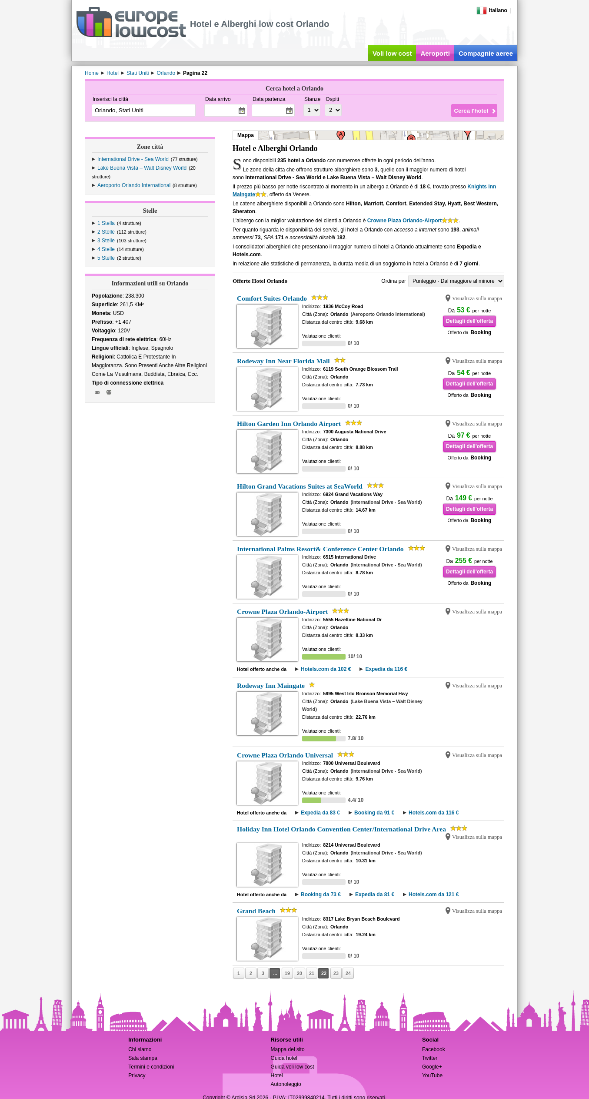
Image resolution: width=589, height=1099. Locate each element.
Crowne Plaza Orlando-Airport (404, 221)
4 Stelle (106, 249)
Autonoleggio (286, 1084)
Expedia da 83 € (320, 813)
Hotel (277, 1075)
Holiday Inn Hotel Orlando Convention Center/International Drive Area (341, 829)
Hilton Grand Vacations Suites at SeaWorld (300, 486)
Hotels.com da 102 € (326, 669)
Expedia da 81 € (374, 894)
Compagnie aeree (486, 53)
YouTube (432, 1075)
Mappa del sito (288, 1049)
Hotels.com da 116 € (434, 813)
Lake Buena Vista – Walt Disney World (141, 168)
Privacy (136, 1075)
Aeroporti (435, 53)
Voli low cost (392, 53)
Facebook (433, 1049)
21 (311, 973)
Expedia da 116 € (386, 669)
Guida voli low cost (292, 1067)
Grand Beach (256, 911)
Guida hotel (284, 1058)
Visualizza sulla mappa (477, 298)
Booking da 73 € (321, 894)
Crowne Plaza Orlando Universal (285, 755)
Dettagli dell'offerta (469, 321)
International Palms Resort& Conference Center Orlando (320, 549)
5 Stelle (106, 258)
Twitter (429, 1058)
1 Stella (106, 223)
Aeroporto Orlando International (133, 185)
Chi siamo (139, 1049)
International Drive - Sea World (133, 159)
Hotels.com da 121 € (434, 894)
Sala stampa (142, 1058)
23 (336, 973)
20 (299, 973)
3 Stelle (106, 241)
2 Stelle (106, 232)
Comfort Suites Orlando (272, 298)
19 (287, 973)
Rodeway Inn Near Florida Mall (283, 361)
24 (348, 973)
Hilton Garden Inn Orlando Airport (289, 423)
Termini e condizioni (151, 1067)
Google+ (432, 1067)
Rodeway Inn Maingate (271, 685)
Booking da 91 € (374, 813)
